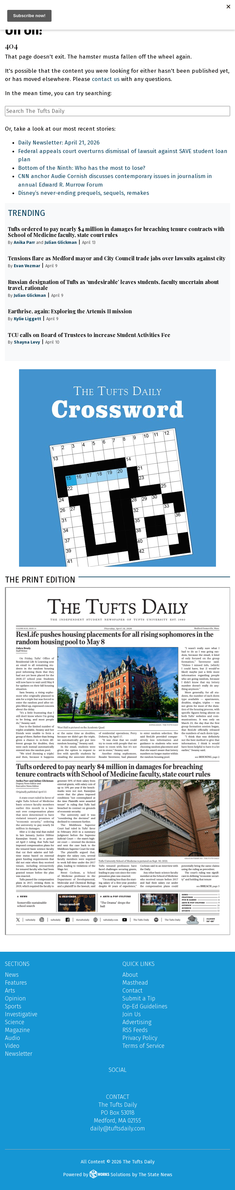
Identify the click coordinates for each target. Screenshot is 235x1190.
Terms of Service (143, 1045)
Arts (10, 990)
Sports (13, 1006)
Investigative (21, 1014)
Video (12, 1045)
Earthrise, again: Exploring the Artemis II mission (70, 311)
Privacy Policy (139, 1038)
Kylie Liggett (27, 318)
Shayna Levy (27, 342)
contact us (105, 79)
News (12, 974)
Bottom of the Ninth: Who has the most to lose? (81, 168)
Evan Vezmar (27, 265)
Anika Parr (24, 242)
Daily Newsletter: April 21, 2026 (58, 142)
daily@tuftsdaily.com (117, 1128)
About (130, 974)
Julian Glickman (61, 242)
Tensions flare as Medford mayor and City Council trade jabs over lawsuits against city (116, 258)
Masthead (135, 982)
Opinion (15, 998)
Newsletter (18, 1053)
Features (16, 982)
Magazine (17, 1030)
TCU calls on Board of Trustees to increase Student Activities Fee (89, 334)
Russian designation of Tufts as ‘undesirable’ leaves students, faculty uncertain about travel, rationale (113, 284)
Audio (12, 1038)
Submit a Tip (138, 998)
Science (14, 1022)
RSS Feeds (135, 1030)
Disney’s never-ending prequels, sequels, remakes (83, 193)
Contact (132, 990)
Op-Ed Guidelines (144, 1006)
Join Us (131, 1014)
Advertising (136, 1022)
